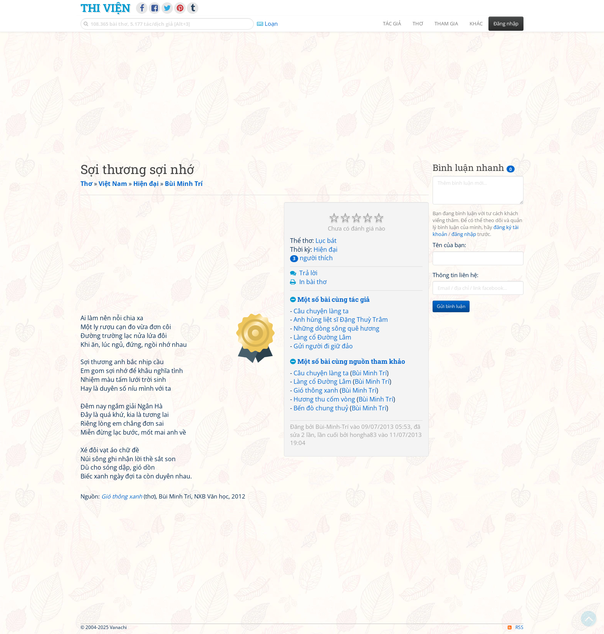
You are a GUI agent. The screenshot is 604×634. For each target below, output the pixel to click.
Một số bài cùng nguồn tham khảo (347, 361)
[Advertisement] (302, 90)
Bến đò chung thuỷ (321, 408)
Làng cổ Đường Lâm (322, 337)
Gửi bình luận (451, 306)
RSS (515, 627)
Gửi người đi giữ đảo (323, 346)
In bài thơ (313, 282)
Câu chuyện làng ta (321, 311)
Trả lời (308, 273)
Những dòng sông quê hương (336, 328)
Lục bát (326, 240)
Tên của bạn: (449, 245)
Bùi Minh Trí (369, 373)
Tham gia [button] (446, 23)
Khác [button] (476, 23)
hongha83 (363, 434)
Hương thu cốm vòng (324, 399)
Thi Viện (105, 7)
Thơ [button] (418, 23)
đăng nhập (463, 234)
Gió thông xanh (316, 390)
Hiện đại (325, 249)
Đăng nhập (505, 23)
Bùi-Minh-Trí (332, 426)
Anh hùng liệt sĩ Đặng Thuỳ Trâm (341, 319)
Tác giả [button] (392, 23)
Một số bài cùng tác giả (330, 299)
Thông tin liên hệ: (455, 275)
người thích (311, 258)
